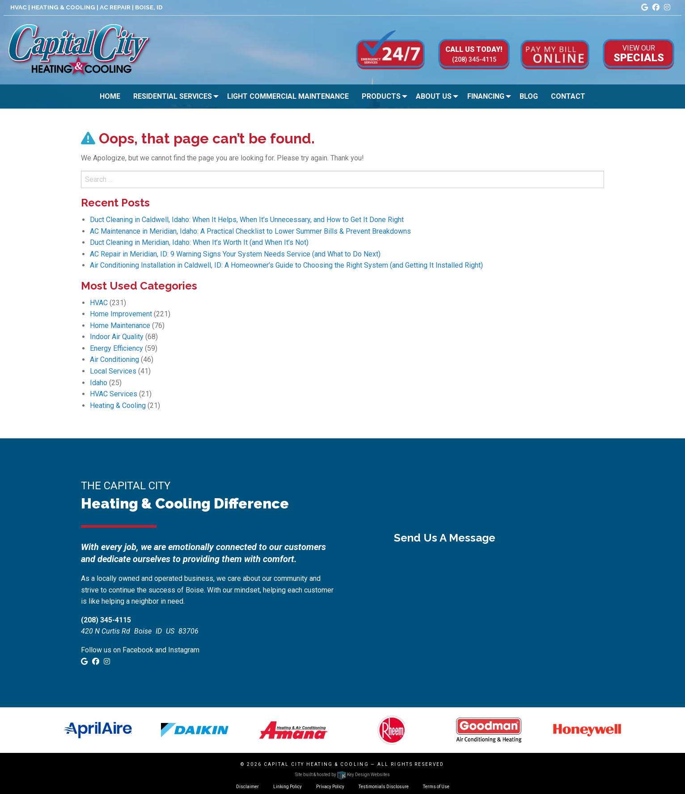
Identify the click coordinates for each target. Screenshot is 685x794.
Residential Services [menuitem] (172, 96)
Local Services (113, 371)
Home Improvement (121, 314)
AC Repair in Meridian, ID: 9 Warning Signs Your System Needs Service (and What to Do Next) (235, 254)
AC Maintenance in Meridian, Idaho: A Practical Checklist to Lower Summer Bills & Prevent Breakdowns (250, 231)
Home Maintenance (120, 325)
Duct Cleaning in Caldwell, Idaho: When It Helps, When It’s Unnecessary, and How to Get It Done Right (247, 219)
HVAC (99, 302)
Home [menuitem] (110, 96)
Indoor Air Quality (117, 336)
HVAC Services (113, 394)
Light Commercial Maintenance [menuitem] (288, 96)
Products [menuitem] (381, 96)
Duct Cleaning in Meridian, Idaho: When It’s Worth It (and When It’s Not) (199, 242)
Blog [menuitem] (529, 96)
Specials (638, 53)
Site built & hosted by (342, 774)
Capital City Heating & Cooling (316, 764)
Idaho (98, 382)
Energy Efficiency (116, 348)
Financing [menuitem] (485, 96)
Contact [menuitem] (568, 96)
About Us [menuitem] (434, 96)
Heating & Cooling (118, 405)
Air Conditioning (114, 359)
